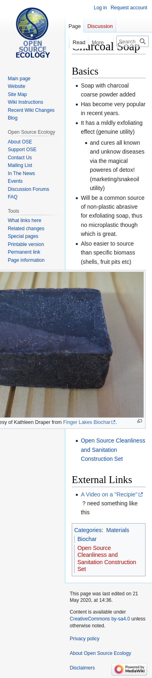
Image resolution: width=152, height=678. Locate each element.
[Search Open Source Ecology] (132, 41)
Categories (88, 530)
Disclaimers (82, 668)
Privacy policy (84, 639)
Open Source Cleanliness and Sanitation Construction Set (113, 449)
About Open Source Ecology (100, 653)
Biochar (86, 539)
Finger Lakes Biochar (87, 422)
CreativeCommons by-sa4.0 (100, 619)
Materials (117, 530)
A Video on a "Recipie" (109, 494)
